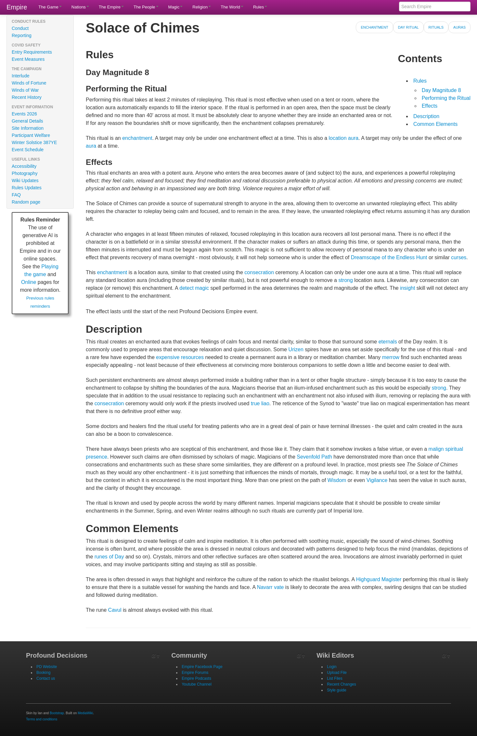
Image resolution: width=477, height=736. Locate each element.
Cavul (115, 610)
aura (91, 146)
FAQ (16, 194)
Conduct (20, 28)
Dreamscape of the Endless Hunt (389, 257)
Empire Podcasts (196, 678)
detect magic (194, 288)
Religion (201, 7)
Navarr (265, 587)
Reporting (22, 35)
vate (279, 587)
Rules (260, 7)
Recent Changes (341, 684)
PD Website (46, 666)
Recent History (27, 97)
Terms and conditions (41, 719)
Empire (16, 7)
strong (345, 280)
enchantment (137, 138)
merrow (390, 357)
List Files (334, 678)
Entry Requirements (32, 52)
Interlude (20, 75)
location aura (344, 138)
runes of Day (109, 556)
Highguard (368, 579)
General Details (27, 121)
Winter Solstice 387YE (34, 142)
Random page (26, 202)
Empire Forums (195, 672)
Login (331, 666)
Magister (391, 579)
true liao (260, 403)
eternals (388, 341)
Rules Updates (27, 187)
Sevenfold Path (314, 457)
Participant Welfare (31, 135)
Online (28, 282)
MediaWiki (85, 713)
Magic (175, 7)
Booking (43, 672)
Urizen (296, 349)
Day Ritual (408, 27)
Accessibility (24, 166)
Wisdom (337, 480)
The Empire (111, 7)
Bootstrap (57, 713)
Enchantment (374, 27)
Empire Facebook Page (202, 666)
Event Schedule (28, 149)
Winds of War (25, 90)
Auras (459, 27)
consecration (259, 272)
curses (458, 257)
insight (407, 288)
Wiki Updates (25, 180)
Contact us (45, 678)
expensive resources (180, 357)
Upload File (337, 672)
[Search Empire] (435, 6)
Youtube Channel (197, 684)
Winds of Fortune (29, 83)
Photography (24, 173)
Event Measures (28, 59)
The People (146, 7)
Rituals (436, 27)
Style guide (336, 690)
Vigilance (377, 480)
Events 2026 (24, 113)
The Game (49, 7)
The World (232, 7)
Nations (80, 7)
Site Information (28, 128)
